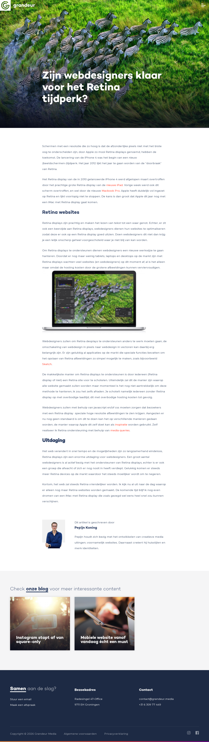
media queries (120, 432)
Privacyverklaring (116, 733)
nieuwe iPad (114, 186)
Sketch (47, 365)
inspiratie (121, 426)
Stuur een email (20, 699)
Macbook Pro (111, 192)
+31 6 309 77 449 (150, 704)
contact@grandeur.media (156, 698)
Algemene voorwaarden (80, 733)
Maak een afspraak (22, 704)
